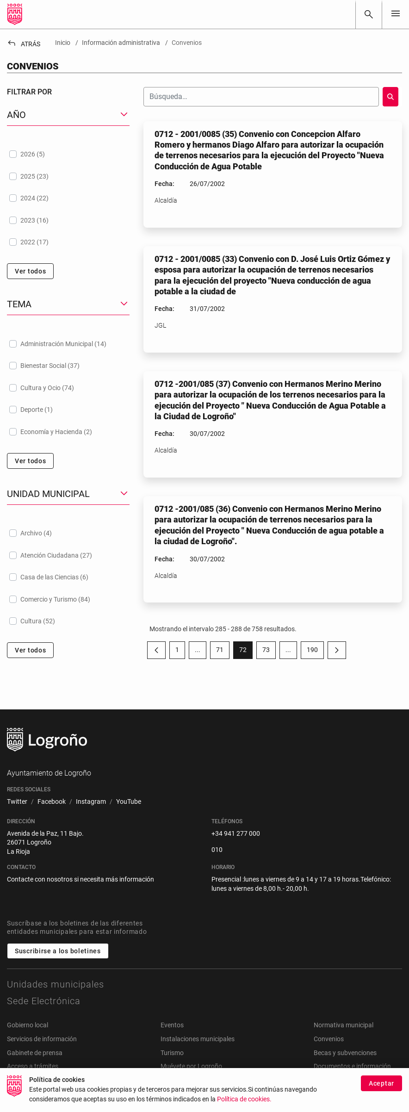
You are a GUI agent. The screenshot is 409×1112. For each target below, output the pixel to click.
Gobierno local (27, 1025)
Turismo (172, 1052)
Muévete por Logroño (191, 1066)
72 (246, 651)
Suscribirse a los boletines (58, 951)
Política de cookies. (244, 1102)
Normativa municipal (343, 1025)
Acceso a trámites (32, 1066)
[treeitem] (68, 154)
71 (222, 651)
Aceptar (381, 1086)
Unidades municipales (55, 984)
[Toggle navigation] (396, 14)
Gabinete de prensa (34, 1052)
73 (269, 651)
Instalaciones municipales (198, 1039)
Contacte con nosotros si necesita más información (80, 879)
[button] (68, 115)
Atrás (23, 44)
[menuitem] (17, 802)
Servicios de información (42, 1039)
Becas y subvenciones (345, 1052)
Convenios (329, 1039)
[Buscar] (368, 14)
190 (315, 651)
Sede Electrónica (44, 1000)
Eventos (172, 1025)
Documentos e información (352, 1066)
